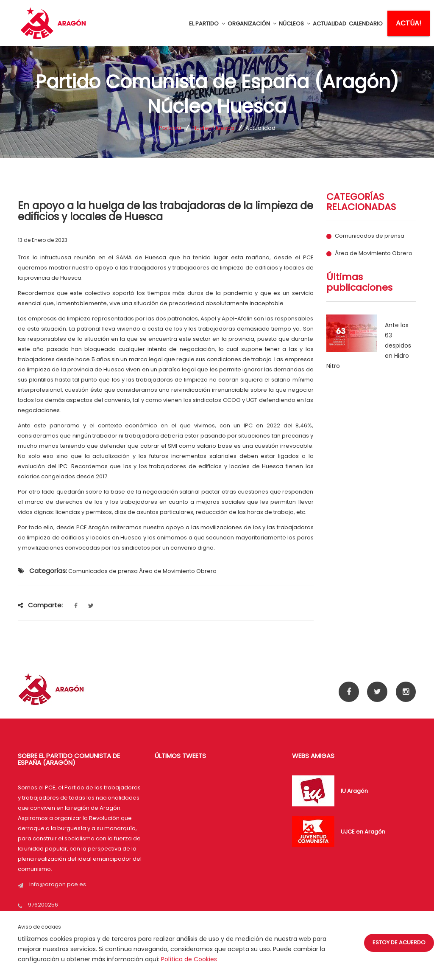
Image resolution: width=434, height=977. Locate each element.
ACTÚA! (408, 23)
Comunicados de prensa (369, 236)
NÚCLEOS (294, 24)
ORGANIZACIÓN (252, 24)
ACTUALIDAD (329, 24)
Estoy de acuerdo (399, 942)
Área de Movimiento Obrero (373, 253)
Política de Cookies (189, 959)
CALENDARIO (366, 24)
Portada (170, 128)
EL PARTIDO (207, 24)
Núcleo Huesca (213, 128)
